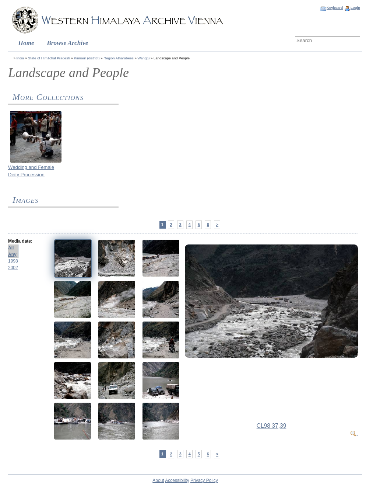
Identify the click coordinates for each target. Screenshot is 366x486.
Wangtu (144, 58)
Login (355, 8)
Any (12, 254)
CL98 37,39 (271, 426)
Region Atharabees (118, 58)
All (11, 247)
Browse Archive (67, 42)
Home (26, 42)
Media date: (20, 241)
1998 (13, 261)
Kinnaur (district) (87, 58)
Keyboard (335, 8)
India (20, 58)
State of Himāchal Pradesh (49, 58)
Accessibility (177, 480)
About (158, 480)
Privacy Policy (204, 480)
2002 (13, 267)
